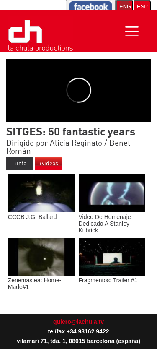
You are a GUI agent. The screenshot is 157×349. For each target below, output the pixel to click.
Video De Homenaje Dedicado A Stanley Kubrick (112, 220)
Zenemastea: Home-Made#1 (41, 280)
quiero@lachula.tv (78, 321)
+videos (48, 164)
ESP (142, 6)
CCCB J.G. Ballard (41, 213)
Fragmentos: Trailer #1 (112, 277)
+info (20, 164)
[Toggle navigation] (132, 31)
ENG (124, 6)
